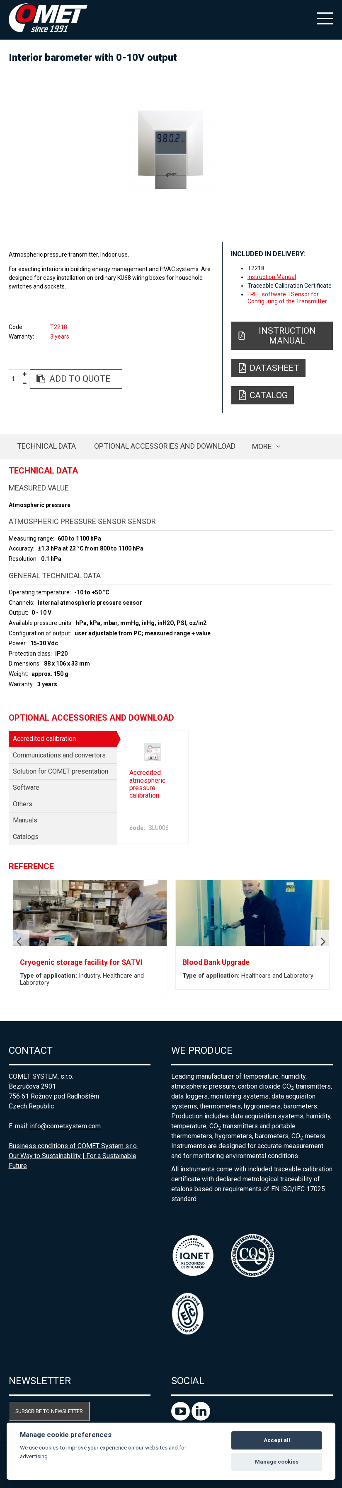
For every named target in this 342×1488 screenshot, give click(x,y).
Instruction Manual (271, 277)
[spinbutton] (17, 379)
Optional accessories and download (164, 446)
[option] (171, 149)
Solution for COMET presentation (60, 771)
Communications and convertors (59, 755)
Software (26, 787)
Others (22, 804)
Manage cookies (276, 1462)
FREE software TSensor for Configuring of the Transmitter (287, 297)
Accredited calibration (44, 739)
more (262, 446)
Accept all (277, 1440)
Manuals (25, 820)
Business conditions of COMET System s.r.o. (73, 1146)
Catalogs (26, 837)
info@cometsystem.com (65, 1126)
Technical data (46, 446)
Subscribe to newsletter (49, 1411)
